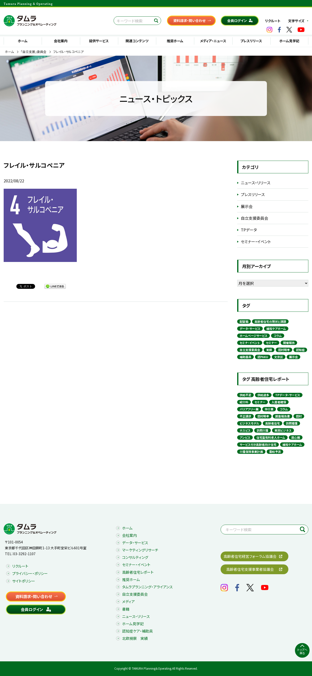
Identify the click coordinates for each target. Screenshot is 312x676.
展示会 (247, 206)
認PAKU (262, 357)
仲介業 (269, 409)
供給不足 (245, 395)
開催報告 (289, 343)
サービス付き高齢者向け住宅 (258, 444)
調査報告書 (282, 416)
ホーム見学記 (289, 40)
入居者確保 (279, 402)
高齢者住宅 (272, 423)
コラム (277, 335)
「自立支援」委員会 (33, 52)
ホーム (23, 40)
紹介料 (244, 402)
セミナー (271, 343)
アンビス (245, 437)
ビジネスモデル (249, 423)
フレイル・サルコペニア (68, 52)
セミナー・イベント (256, 241)
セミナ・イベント (250, 343)
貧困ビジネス (283, 430)
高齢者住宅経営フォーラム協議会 (250, 556)
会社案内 (61, 40)
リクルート (273, 20)
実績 (269, 350)
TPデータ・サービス (287, 395)
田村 (299, 416)
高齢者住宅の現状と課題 (270, 321)
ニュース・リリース (255, 183)
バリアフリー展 (249, 409)
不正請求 (245, 416)
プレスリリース (251, 40)
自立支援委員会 (254, 218)
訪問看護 (292, 423)
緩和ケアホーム (276, 328)
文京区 (278, 357)
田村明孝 (284, 350)
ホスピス (245, 430)
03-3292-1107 (24, 553)
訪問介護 (262, 430)
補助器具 (245, 357)
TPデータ (249, 230)
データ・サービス (250, 328)
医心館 (295, 437)
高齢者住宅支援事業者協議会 (250, 569)
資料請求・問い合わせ (189, 20)
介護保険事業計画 (251, 451)
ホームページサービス (253, 335)
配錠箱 (244, 321)
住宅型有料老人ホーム (270, 437)
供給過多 (263, 395)
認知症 (300, 350)
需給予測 (275, 451)
